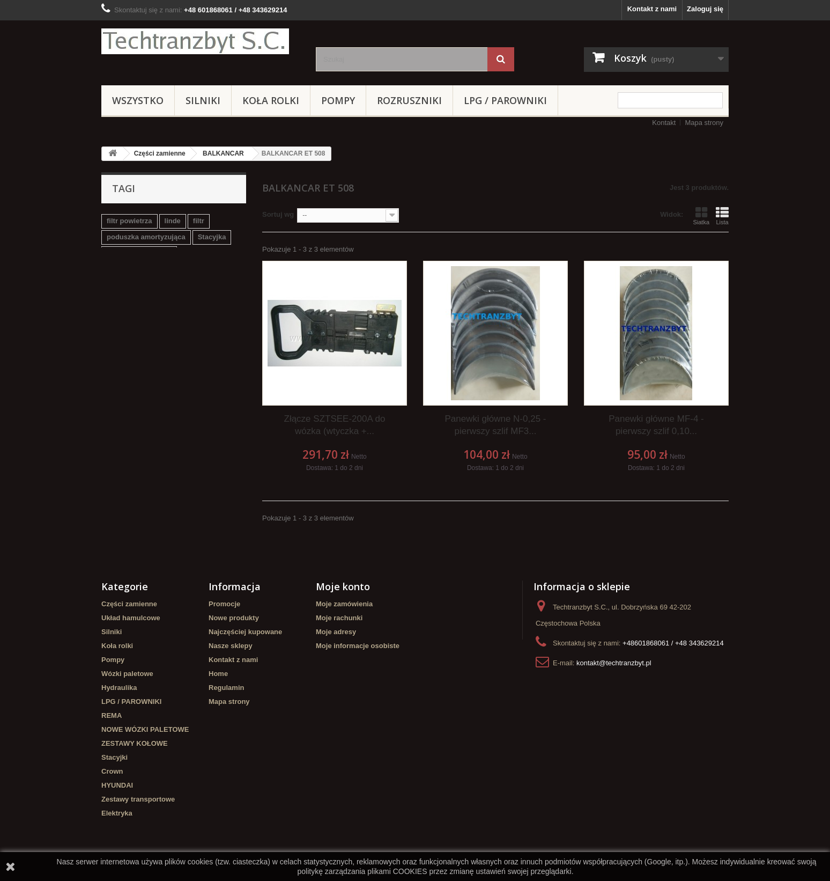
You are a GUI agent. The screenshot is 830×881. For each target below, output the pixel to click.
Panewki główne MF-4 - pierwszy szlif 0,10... (656, 425)
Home (218, 674)
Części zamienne (160, 153)
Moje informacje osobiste (357, 646)
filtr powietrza (129, 221)
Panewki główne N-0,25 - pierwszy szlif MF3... (495, 425)
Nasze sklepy (231, 646)
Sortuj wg (278, 214)
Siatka (701, 215)
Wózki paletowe (127, 674)
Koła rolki (270, 100)
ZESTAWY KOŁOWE (134, 743)
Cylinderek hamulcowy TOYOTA (159, 269)
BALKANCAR (223, 153)
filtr (198, 221)
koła (232, 269)
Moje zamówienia (344, 604)
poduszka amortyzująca (146, 237)
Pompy (338, 100)
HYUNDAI (117, 785)
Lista (722, 215)
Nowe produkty (234, 618)
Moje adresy (336, 632)
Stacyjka (212, 237)
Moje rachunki (339, 618)
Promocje (224, 604)
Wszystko (138, 100)
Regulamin (226, 688)
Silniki (203, 100)
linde (173, 221)
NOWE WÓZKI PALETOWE (145, 729)
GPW (115, 285)
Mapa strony (704, 123)
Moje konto (343, 586)
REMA (111, 715)
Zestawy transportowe (138, 799)
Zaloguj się (705, 9)
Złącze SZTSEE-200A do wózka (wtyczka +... (335, 425)
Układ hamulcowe (130, 618)
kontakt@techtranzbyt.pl (613, 663)
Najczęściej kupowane (245, 632)
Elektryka (116, 813)
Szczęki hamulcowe (139, 253)
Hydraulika (119, 688)
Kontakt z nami (652, 9)
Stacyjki (114, 757)
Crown (112, 771)
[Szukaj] (500, 59)
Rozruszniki (409, 100)
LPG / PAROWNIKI (505, 100)
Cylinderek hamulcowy (173, 285)
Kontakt (664, 123)
